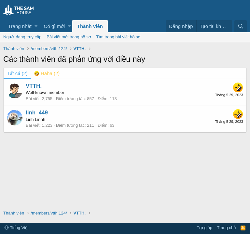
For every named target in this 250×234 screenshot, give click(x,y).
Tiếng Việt (17, 227)
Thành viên (90, 26)
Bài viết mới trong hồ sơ (69, 36)
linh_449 (37, 113)
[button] (36, 26)
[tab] (47, 73)
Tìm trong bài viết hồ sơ (118, 36)
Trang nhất (20, 26)
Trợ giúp (204, 227)
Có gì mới (54, 26)
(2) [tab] (17, 73)
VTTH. (34, 86)
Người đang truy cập (22, 36)
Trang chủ (226, 227)
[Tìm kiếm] (240, 26)
